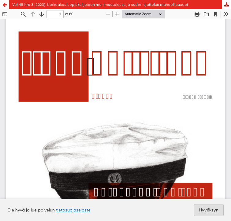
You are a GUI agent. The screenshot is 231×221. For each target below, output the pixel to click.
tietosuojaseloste (73, 210)
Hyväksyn (208, 210)
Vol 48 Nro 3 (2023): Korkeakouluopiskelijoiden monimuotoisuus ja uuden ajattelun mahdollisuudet (100, 4)
